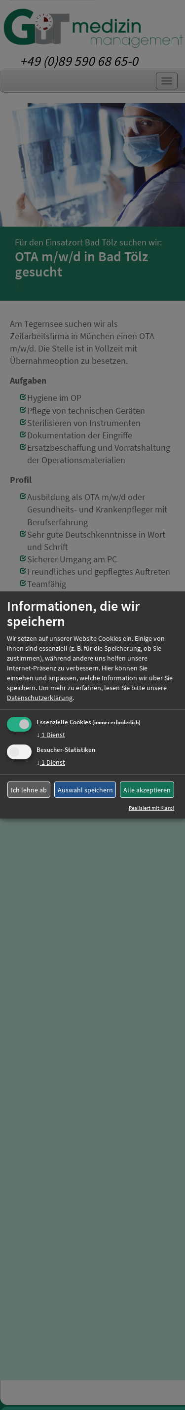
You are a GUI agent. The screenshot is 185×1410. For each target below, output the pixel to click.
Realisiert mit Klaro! (151, 807)
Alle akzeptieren (147, 789)
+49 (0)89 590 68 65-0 (79, 60)
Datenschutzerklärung (40, 697)
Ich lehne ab (29, 789)
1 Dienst (51, 734)
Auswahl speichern (85, 789)
